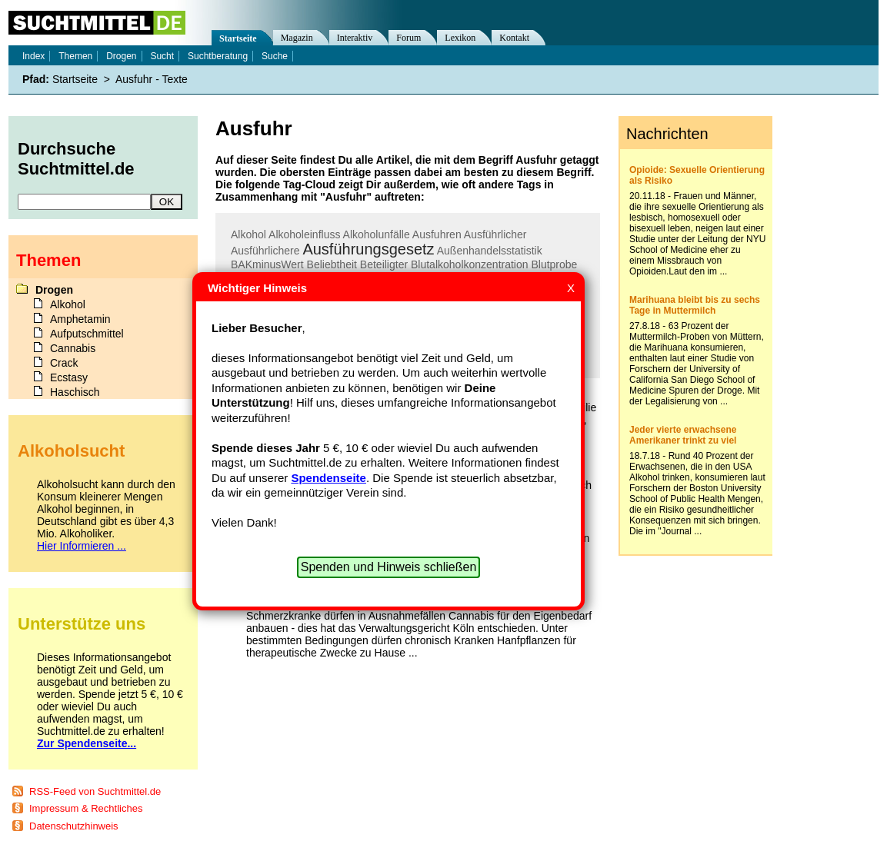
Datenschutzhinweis (73, 826)
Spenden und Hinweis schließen (389, 566)
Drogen (121, 56)
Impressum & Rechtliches (85, 808)
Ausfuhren (437, 234)
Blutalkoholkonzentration (470, 264)
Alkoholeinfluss (304, 234)
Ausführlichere (265, 250)
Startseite (238, 38)
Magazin (297, 37)
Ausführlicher (495, 234)
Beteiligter (384, 264)
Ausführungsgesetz (368, 249)
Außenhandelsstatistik (489, 250)
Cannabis (72, 348)
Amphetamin (80, 319)
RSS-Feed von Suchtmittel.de (95, 791)
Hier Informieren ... (81, 546)
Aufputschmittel (87, 333)
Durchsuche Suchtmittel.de (76, 158)
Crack (64, 363)
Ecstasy (69, 377)
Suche (275, 56)
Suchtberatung (218, 56)
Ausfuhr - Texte (151, 79)
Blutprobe (554, 264)
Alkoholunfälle (376, 234)
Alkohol (248, 234)
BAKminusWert (267, 264)
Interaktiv (355, 37)
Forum (408, 37)
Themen (75, 56)
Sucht (162, 56)
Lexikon (460, 37)
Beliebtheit (332, 264)
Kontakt (514, 37)
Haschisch (75, 392)
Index (33, 56)
